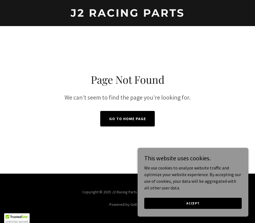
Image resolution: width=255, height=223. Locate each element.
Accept (193, 211)
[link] (128, 15)
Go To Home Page (127, 118)
